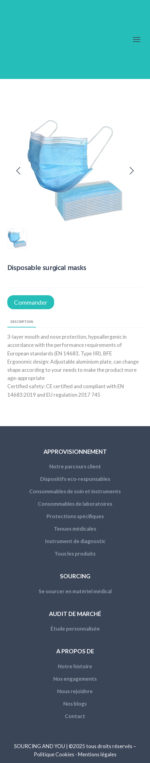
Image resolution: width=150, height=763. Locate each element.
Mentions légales (97, 754)
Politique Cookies (54, 754)
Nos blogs (75, 703)
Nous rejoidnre (75, 691)
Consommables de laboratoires (75, 504)
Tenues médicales (75, 528)
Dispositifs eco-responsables (75, 479)
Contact (75, 716)
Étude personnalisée (75, 628)
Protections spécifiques (75, 516)
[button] (30, 302)
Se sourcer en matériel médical (75, 591)
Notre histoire (75, 666)
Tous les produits (75, 553)
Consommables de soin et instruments (75, 491)
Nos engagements (75, 679)
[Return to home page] (46, 39)
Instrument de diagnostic (75, 541)
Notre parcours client (75, 466)
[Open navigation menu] (137, 39)
